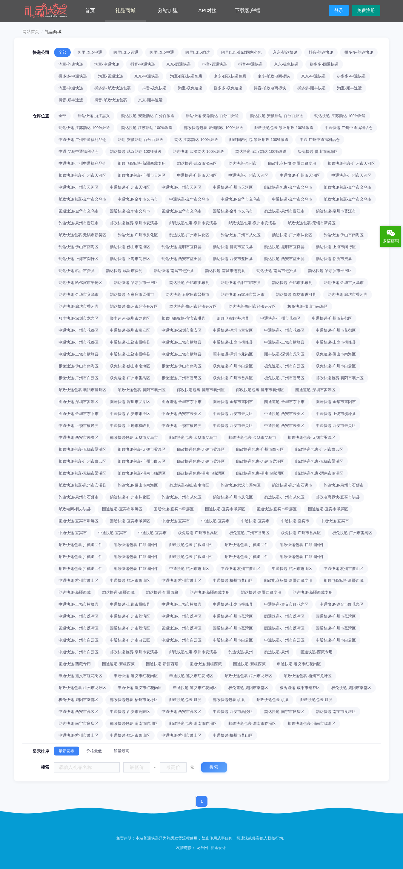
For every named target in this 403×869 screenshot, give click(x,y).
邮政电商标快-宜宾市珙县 (183, 318)
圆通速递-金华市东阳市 (181, 401)
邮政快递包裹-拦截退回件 (80, 544)
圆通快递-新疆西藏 (162, 664)
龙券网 (202, 847)
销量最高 (121, 751)
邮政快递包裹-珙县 (185, 699)
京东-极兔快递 (286, 64)
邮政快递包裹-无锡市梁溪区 (311, 437)
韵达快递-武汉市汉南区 (197, 163)
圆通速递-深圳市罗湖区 (315, 390)
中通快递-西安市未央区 (130, 413)
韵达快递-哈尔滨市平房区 (330, 270)
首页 (90, 10)
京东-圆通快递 (178, 64)
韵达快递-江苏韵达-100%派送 (340, 116)
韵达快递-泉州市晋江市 (284, 211)
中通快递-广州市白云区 (79, 640)
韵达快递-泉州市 (242, 163)
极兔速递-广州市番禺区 (130, 378)
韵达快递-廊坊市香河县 (296, 294)
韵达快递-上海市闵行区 (336, 247)
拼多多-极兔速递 (228, 88)
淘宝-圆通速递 (110, 76)
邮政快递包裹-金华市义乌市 (288, 187)
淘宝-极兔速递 (190, 88)
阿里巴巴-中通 (162, 52)
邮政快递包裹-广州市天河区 (351, 163)
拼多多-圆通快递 (324, 64)
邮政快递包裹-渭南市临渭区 (141, 473)
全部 (62, 52)
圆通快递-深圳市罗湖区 (79, 401)
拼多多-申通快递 (73, 76)
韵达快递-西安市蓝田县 (181, 258)
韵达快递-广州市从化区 (138, 235)
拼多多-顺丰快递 (311, 88)
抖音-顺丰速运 (71, 100)
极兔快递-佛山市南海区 (318, 151)
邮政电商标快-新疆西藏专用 (141, 163)
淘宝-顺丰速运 (349, 88)
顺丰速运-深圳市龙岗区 (130, 318)
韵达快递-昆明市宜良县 (181, 247)
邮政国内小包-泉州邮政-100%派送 (258, 139)
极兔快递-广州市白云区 (336, 366)
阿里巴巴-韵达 (197, 52)
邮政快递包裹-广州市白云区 (260, 449)
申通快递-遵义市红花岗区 (286, 604)
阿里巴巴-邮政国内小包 (241, 52)
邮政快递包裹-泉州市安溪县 (134, 223)
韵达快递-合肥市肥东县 (189, 282)
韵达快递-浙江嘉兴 (94, 116)
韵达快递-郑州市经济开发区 (134, 306)
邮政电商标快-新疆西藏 (344, 580)
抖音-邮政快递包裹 (110, 100)
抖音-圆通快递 (214, 64)
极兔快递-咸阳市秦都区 (351, 687)
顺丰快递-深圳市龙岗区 (79, 318)
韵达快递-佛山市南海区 (344, 235)
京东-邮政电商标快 (274, 76)
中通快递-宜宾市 (175, 521)
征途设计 (218, 847)
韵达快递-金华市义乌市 (344, 282)
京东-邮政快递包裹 (230, 76)
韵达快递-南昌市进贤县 (174, 270)
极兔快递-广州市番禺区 (233, 378)
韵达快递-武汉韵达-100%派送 (135, 151)
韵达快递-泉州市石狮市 (292, 485)
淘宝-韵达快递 (71, 64)
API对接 (207, 10)
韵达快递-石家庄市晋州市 (132, 294)
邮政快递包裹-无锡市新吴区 (311, 223)
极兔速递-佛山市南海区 (336, 354)
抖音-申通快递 (142, 64)
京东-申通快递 (146, 76)
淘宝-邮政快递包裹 (186, 76)
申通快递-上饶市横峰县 (130, 342)
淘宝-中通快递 (71, 88)
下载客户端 (247, 10)
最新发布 (66, 751)
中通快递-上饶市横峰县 (336, 413)
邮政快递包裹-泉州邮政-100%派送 (213, 127)
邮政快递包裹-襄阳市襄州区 (340, 378)
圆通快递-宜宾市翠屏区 (174, 509)
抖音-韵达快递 (321, 52)
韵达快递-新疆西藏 (75, 592)
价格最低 (94, 751)
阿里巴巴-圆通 (125, 52)
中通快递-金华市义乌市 (138, 199)
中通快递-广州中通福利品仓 (349, 127)
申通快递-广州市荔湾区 (79, 616)
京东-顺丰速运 (150, 100)
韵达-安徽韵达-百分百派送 (140, 139)
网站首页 (30, 31)
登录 (338, 10)
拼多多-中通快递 (351, 76)
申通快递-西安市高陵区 (79, 711)
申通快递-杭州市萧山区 (189, 568)
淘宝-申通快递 (106, 64)
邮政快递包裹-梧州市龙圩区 (248, 676)
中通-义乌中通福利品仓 (79, 151)
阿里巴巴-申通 (90, 52)
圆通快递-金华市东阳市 (233, 401)
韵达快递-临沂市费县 (334, 258)
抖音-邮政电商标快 (270, 88)
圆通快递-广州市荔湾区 (336, 616)
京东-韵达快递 (285, 52)
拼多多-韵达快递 (358, 52)
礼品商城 (125, 10)
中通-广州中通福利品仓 (320, 139)
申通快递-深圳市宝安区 (130, 330)
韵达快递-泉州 (240, 652)
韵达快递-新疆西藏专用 (210, 592)
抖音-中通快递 (250, 64)
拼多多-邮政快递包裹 (112, 88)
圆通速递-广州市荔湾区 (284, 616)
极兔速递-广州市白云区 (233, 366)
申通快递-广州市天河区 (79, 187)
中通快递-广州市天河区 (197, 175)
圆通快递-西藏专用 (316, 652)
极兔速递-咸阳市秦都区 (248, 687)
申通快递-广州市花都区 (280, 318)
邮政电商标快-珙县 (233, 318)
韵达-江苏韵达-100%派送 (196, 139)
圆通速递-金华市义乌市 (79, 211)
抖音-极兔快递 (154, 88)
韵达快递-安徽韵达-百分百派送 (147, 116)
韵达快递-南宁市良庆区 (284, 711)
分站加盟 (168, 10)
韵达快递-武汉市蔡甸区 (241, 485)
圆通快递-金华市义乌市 (130, 211)
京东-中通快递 (313, 76)
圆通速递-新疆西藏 (118, 664)
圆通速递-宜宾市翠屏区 (122, 509)
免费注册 (366, 10)
